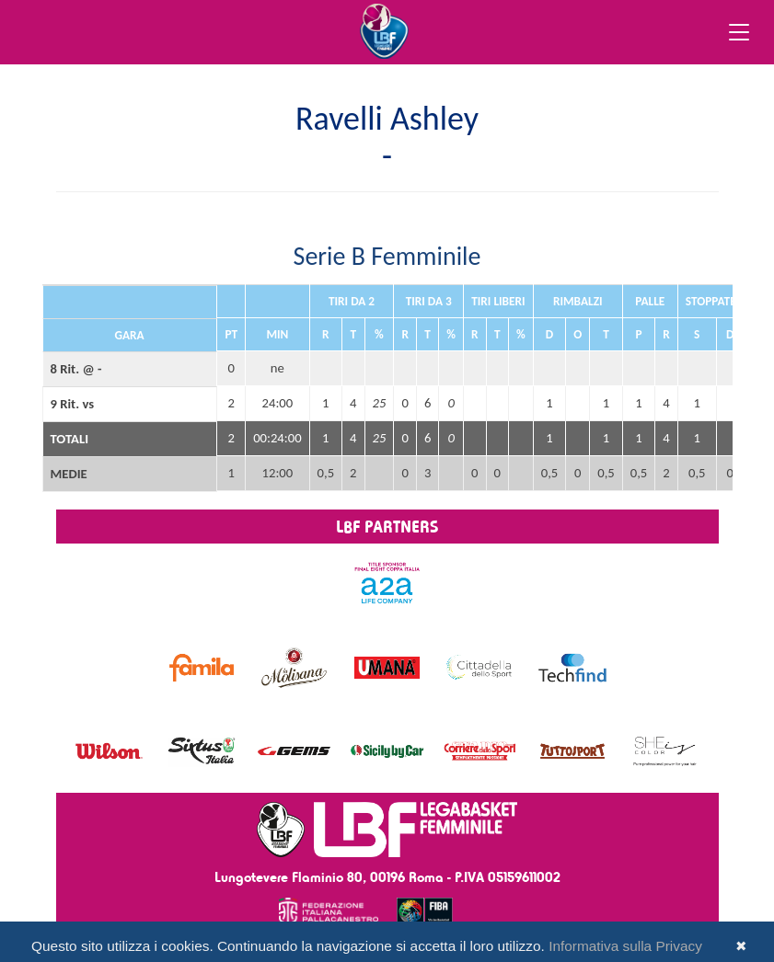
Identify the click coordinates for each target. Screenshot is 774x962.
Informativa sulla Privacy (625, 946)
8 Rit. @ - (76, 369)
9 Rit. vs (73, 403)
